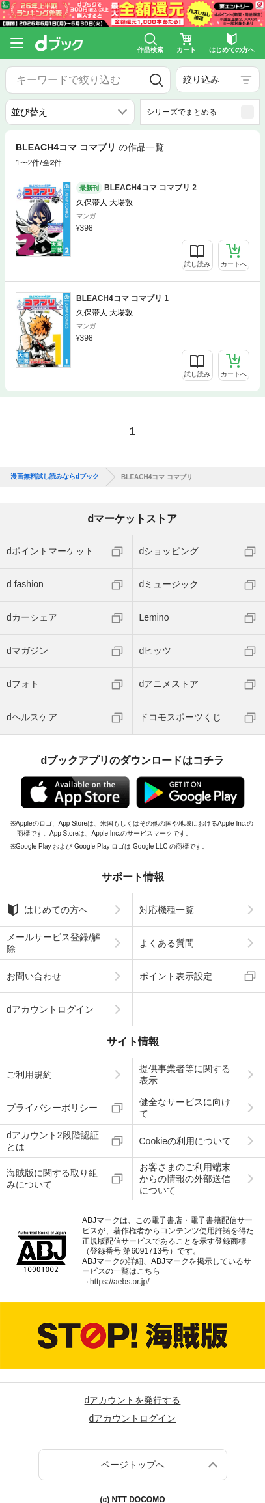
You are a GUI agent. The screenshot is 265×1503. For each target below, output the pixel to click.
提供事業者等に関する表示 (184, 1074)
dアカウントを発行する (133, 1400)
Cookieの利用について (185, 1141)
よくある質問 (166, 943)
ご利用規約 (29, 1074)
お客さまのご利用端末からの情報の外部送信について (184, 1179)
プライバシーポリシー (52, 1108)
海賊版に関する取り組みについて (52, 1179)
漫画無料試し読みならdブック (54, 476)
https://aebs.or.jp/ (119, 1281)
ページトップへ (133, 1464)
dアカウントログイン (50, 1009)
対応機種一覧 (166, 910)
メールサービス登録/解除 (53, 943)
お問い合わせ (34, 976)
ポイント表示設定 (175, 976)
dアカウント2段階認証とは (53, 1141)
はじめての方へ (47, 909)
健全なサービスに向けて (184, 1108)
